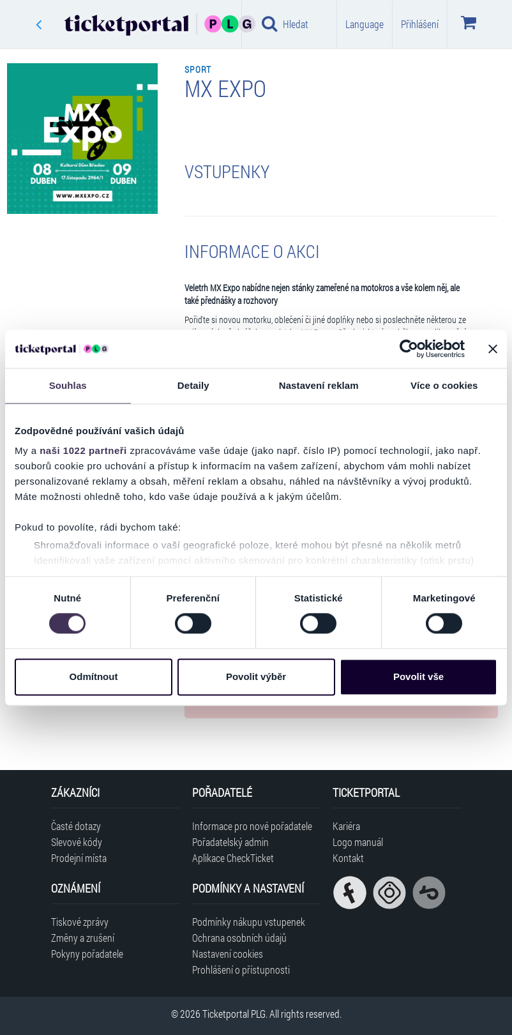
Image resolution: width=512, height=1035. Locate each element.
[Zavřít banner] (492, 348)
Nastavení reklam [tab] (319, 385)
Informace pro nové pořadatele (252, 826)
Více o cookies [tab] (444, 385)
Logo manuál (358, 842)
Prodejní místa (79, 858)
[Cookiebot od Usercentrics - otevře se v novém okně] (409, 348)
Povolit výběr (256, 676)
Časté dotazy (76, 826)
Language (364, 24)
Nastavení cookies (227, 953)
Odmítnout (94, 676)
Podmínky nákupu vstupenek (248, 921)
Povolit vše (418, 676)
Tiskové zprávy (80, 921)
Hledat (285, 23)
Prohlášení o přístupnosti (241, 969)
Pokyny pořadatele (87, 953)
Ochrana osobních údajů (239, 937)
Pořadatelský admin (230, 842)
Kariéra (346, 826)
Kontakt (348, 858)
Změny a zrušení (82, 937)
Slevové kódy (76, 842)
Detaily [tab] (193, 385)
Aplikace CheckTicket (233, 858)
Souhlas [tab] (68, 385)
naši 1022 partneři (83, 450)
